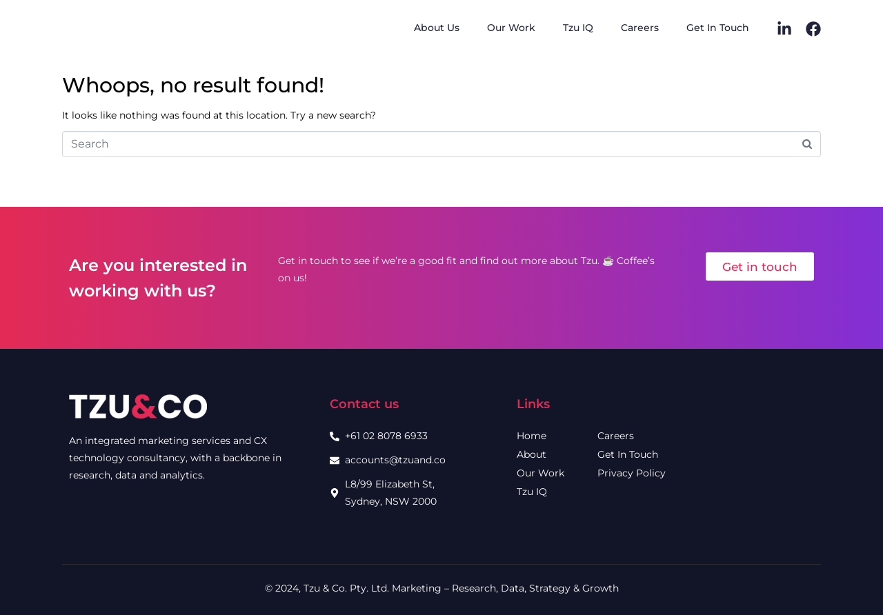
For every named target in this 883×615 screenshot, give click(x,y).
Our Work (511, 27)
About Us (436, 27)
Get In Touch (717, 27)
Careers (640, 27)
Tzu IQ (578, 27)
